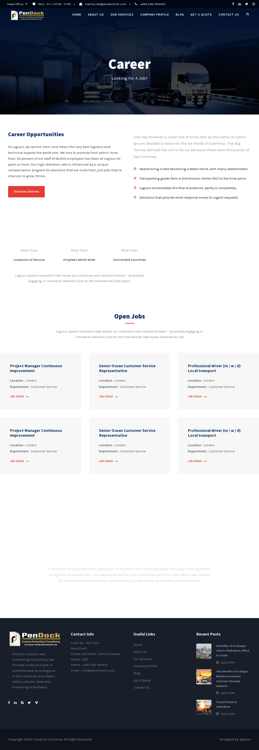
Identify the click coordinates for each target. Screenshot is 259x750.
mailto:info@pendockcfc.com (105, 4)
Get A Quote (201, 14)
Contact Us (229, 14)
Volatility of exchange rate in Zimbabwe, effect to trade (232, 650)
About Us (96, 14)
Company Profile (154, 14)
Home (76, 14)
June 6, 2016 (227, 662)
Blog (180, 14)
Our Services (122, 14)
